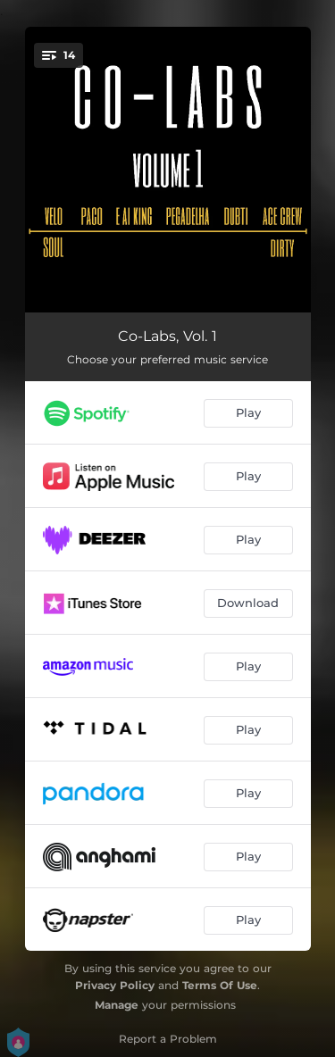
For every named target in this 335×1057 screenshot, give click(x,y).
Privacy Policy (115, 985)
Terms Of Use (219, 985)
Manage (116, 1004)
